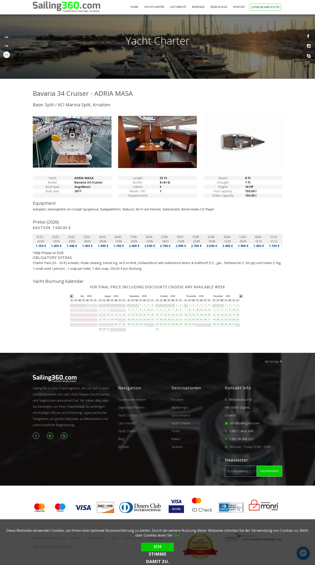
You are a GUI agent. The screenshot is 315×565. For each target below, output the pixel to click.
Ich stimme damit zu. (157, 547)
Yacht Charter (127, 415)
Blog (121, 439)
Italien (176, 439)
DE (6, 54)
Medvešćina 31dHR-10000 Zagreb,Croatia (238, 407)
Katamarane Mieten (132, 399)
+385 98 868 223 (241, 439)
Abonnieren (269, 471)
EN (6, 37)
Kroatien (177, 399)
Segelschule (219, 7)
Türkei (176, 431)
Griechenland (181, 415)
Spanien (177, 447)
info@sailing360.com (244, 423)
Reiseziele (198, 7)
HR (7, 45)
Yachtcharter (154, 7)
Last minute (178, 7)
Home (135, 7)
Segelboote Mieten (131, 407)
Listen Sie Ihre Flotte (265, 7)
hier (176, 535)
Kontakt (239, 7)
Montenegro (180, 407)
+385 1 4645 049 (241, 431)
